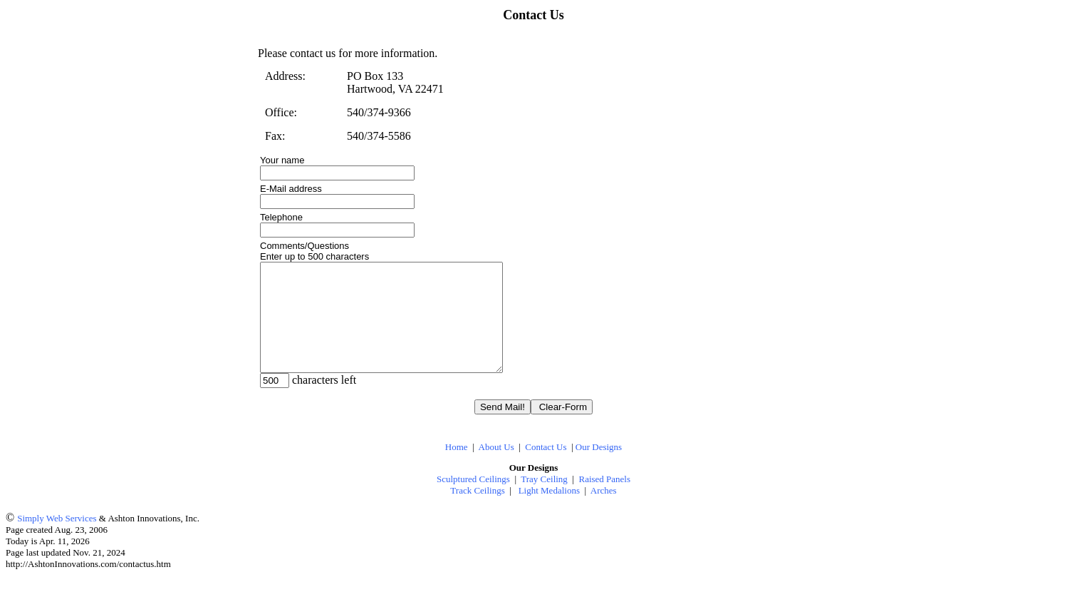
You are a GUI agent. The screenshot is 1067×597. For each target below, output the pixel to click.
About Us (496, 468)
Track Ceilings (477, 511)
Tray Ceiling (544, 500)
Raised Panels (604, 500)
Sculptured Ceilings (473, 500)
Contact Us (545, 468)
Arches (603, 511)
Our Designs (599, 468)
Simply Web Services (56, 539)
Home (456, 468)
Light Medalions (549, 511)
